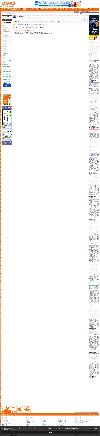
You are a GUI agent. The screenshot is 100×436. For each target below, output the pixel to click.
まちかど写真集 (61, 425)
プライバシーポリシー (18, 414)
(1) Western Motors (6, 79)
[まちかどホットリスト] (25, 8)
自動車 (4, 55)
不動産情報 (44, 424)
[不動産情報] (56, 8)
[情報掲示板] (41, 8)
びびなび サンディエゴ (79, 422)
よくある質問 (4, 424)
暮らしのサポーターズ (62, 420)
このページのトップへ (94, 414)
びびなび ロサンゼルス (79, 420)
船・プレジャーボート (7, 60)
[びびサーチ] (4, 8)
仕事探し (27, 425)
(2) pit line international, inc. (7, 76)
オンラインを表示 (6, 29)
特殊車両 (4, 57)
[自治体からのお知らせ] (11, 8)
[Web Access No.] (5, 9)
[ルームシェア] (61, 8)
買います (4, 46)
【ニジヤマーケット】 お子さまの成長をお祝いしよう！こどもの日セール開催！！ (28, 27)
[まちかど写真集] (85, 8)
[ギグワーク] (90, 8)
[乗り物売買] (51, 8)
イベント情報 (28, 422)
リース (4, 51)
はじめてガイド (5, 421)
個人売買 (43, 420)
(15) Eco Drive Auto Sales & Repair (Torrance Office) (6, 66)
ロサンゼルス (14, 13)
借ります (4, 49)
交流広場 (59, 424)
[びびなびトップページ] (8, 4)
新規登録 (7, 19)
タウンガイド (28, 420)
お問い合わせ (4, 425)
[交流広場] (79, 8)
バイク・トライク (6, 58)
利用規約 (4, 414)
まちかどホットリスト (30, 421)
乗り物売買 (7, 16)
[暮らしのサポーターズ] (73, 8)
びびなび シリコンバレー (79, 425)
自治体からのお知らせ (62, 421)
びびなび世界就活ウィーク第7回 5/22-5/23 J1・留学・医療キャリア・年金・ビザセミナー (29, 24)
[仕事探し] (37, 8)
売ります (4, 44)
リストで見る (5, 35)
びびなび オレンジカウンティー (81, 421)
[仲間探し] (66, 8)
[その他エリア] (23, 9)
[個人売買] (46, 8)
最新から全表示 (5, 27)
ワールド (3, 13)
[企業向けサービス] (16, 9)
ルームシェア (44, 425)
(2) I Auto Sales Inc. (6, 74)
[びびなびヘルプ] (11, 9)
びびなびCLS (4, 420)
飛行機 (4, 62)
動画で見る (5, 40)
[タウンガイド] (18, 8)
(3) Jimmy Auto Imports (7, 71)
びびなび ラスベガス (79, 423)
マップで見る (5, 37)
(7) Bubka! (4, 69)
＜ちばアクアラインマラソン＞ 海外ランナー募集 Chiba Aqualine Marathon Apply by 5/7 (29, 25)
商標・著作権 (9, 414)
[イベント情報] (31, 8)
